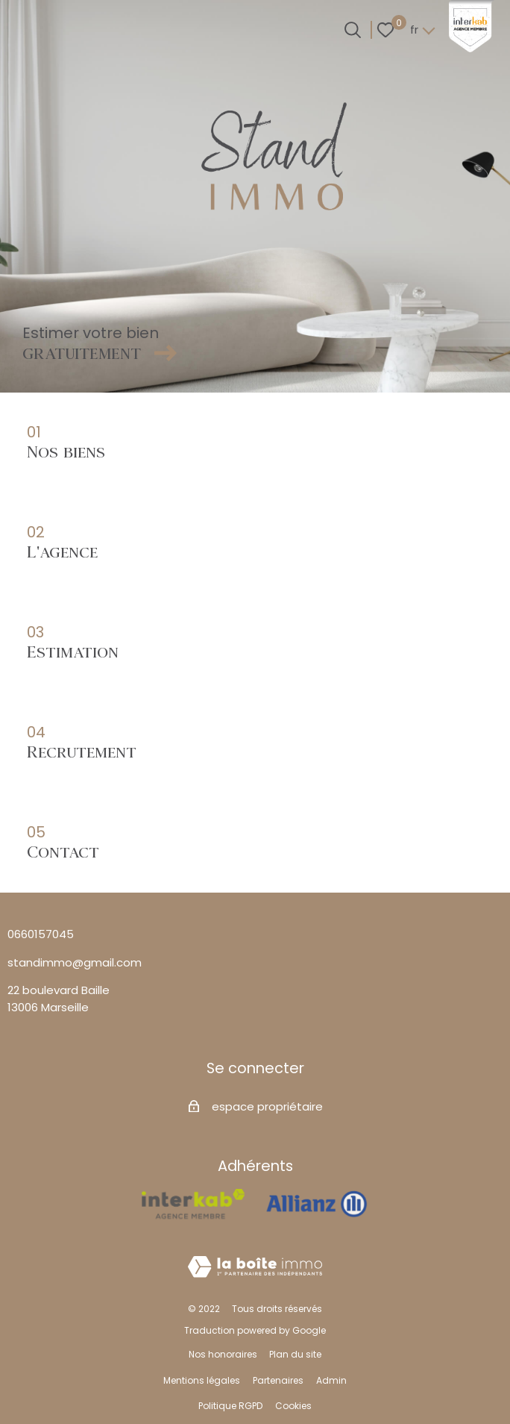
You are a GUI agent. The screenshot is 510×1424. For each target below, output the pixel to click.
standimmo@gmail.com (74, 962)
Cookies (293, 1405)
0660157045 (40, 934)
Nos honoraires (223, 1354)
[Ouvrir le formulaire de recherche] (353, 30)
